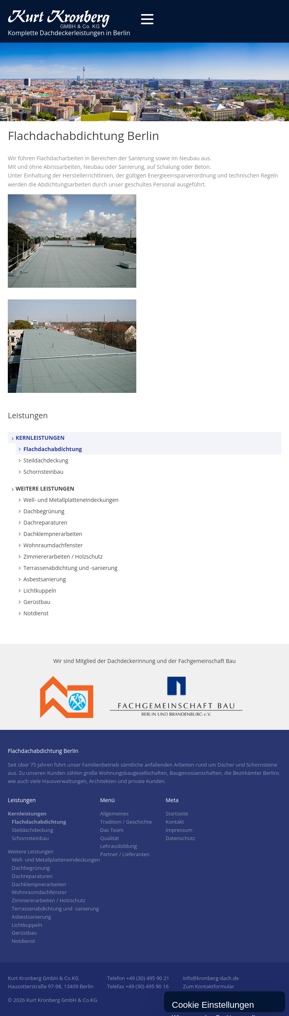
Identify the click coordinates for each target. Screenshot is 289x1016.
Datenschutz (180, 838)
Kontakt (175, 821)
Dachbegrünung (43, 511)
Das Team (111, 829)
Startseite (177, 813)
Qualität (109, 838)
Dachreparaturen (45, 522)
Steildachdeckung (45, 460)
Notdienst (35, 613)
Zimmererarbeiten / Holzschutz (63, 556)
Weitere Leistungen (45, 488)
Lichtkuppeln (39, 590)
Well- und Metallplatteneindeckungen (71, 500)
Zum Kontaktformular (208, 986)
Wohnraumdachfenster (53, 545)
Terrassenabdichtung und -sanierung (70, 568)
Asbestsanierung (44, 579)
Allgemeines (114, 813)
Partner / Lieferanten (125, 854)
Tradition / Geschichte (126, 821)
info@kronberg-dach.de (211, 978)
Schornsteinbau (43, 471)
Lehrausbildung (118, 845)
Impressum (179, 829)
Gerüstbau (36, 602)
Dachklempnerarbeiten (52, 534)
